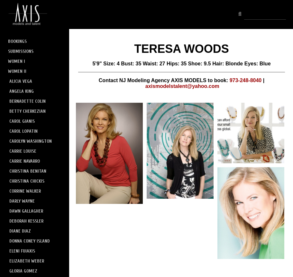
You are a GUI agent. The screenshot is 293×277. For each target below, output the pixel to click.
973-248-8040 (246, 80)
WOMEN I (16, 61)
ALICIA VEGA (20, 81)
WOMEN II (17, 71)
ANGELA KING (21, 91)
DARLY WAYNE (22, 201)
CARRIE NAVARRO (24, 161)
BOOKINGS (17, 41)
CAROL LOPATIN (23, 131)
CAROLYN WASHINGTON (30, 141)
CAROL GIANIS (22, 121)
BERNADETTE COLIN (27, 101)
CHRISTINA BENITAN (27, 171)
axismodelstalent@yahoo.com (182, 86)
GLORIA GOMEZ (23, 271)
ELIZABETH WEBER (26, 261)
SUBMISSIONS (20, 51)
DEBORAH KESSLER (26, 221)
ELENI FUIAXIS (22, 251)
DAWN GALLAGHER (26, 211)
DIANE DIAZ (20, 231)
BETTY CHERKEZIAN (27, 111)
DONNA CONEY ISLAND (29, 241)
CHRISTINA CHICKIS (26, 181)
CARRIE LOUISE (22, 151)
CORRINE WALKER (25, 191)
